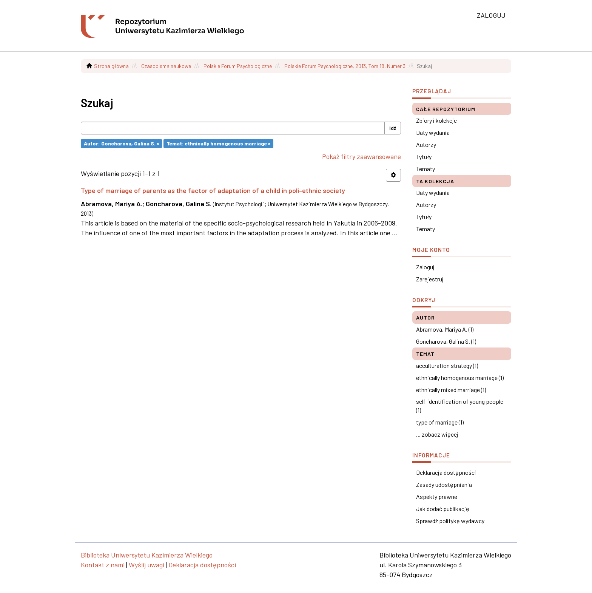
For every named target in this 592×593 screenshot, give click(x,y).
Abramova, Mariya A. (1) (444, 329)
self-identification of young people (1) (459, 406)
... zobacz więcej (437, 434)
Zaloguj (425, 266)
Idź (392, 128)
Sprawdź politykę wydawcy (450, 520)
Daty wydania (433, 132)
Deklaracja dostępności (446, 472)
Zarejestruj (430, 279)
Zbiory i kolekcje (436, 120)
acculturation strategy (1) (447, 365)
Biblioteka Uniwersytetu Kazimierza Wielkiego (147, 555)
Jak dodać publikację (442, 508)
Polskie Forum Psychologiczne (238, 66)
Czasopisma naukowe (166, 66)
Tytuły (424, 156)
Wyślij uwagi (146, 565)
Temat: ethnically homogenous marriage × (218, 143)
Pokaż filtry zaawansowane (361, 156)
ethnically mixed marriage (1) (451, 389)
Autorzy (426, 144)
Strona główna (111, 66)
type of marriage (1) (440, 422)
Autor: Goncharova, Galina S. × (121, 143)
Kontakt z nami (103, 565)
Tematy (425, 168)
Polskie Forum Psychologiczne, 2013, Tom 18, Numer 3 (344, 66)
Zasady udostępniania (444, 484)
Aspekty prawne (436, 496)
